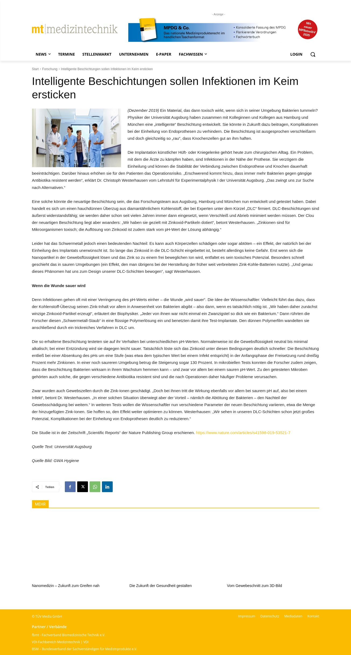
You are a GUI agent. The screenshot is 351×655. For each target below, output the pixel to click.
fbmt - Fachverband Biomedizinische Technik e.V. (68, 635)
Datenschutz (269, 616)
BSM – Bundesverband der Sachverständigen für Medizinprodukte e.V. (84, 649)
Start (35, 69)
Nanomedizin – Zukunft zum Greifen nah (66, 586)
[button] (312, 54)
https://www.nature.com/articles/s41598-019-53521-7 (243, 432)
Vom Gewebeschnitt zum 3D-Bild (254, 586)
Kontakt (313, 616)
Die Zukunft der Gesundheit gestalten (160, 586)
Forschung (50, 69)
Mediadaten (293, 616)
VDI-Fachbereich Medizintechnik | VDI (60, 642)
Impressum (246, 616)
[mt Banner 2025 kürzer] (223, 30)
